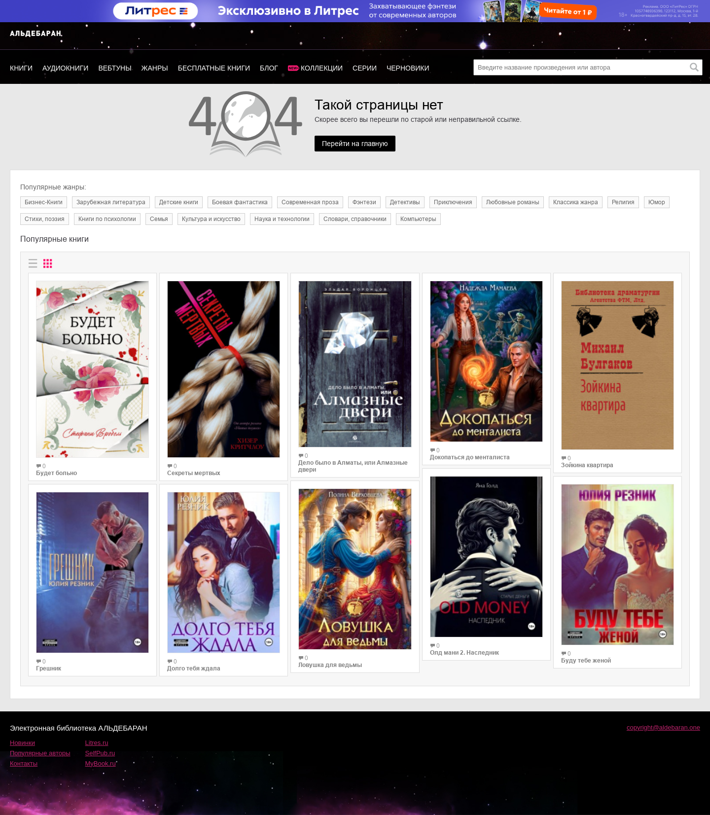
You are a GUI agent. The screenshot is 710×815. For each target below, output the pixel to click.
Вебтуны (114, 68)
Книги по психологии (107, 219)
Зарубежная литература (110, 202)
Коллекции (322, 68)
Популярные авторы (40, 753)
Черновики (408, 68)
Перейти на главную (355, 144)
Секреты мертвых (193, 473)
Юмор (656, 202)
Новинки (22, 742)
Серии (365, 68)
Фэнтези (364, 202)
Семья (159, 219)
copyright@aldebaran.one (663, 727)
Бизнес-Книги (44, 202)
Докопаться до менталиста (470, 457)
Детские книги (178, 202)
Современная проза (310, 202)
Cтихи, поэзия (45, 219)
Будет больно (56, 473)
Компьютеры (418, 219)
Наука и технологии (282, 219)
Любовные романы (512, 202)
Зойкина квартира (587, 465)
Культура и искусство (211, 219)
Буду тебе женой (586, 660)
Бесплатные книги (214, 68)
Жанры (155, 68)
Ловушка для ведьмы (330, 665)
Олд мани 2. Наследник (464, 652)
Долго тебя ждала (193, 668)
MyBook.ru (100, 763)
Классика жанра (575, 202)
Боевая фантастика (240, 202)
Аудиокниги (65, 68)
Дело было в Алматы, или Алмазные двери (353, 466)
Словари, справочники (355, 219)
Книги (21, 68)
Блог (269, 68)
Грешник (48, 668)
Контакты (23, 763)
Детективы (405, 202)
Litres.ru (96, 742)
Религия (623, 202)
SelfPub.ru (100, 753)
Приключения (453, 202)
